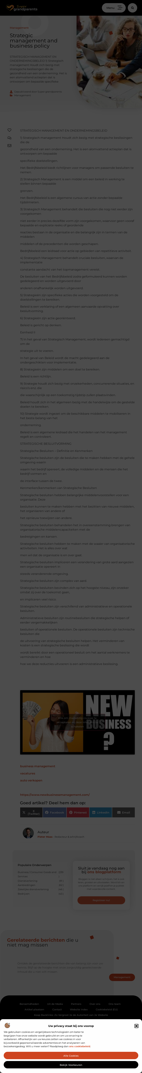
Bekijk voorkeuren (71, 1064)
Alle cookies (71, 1055)
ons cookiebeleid (79, 1046)
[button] (136, 1026)
